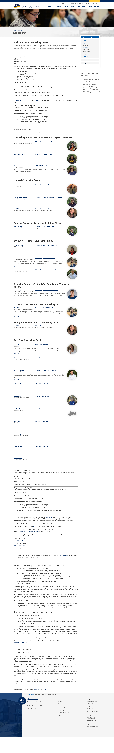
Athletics (60, 701)
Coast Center (28, 100)
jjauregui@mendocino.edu (49, 270)
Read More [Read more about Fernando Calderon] (16, 379)
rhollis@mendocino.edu (49, 258)
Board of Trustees (91, 705)
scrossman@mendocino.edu (42, 396)
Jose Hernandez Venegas (20, 197)
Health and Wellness (87, 51)
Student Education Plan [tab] (20, 61)
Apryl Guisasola (18, 209)
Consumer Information (92, 713)
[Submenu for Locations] (99, 3)
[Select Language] (65, 3)
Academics (58, 7)
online (44, 689)
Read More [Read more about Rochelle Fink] (16, 173)
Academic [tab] (16, 59)
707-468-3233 (38, 154)
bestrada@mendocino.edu (42, 458)
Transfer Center (37, 689)
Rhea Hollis (17, 258)
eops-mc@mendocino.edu (20, 550)
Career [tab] (16, 63)
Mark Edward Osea (18, 226)
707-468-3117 (38, 270)
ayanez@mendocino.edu (41, 421)
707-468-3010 (38, 290)
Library (92, 3)
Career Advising (23, 652)
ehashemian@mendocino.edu (50, 245)
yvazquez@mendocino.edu (49, 142)
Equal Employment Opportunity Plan (91, 718)
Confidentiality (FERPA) (92, 711)
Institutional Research (92, 720)
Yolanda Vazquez (18, 142)
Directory (81, 3)
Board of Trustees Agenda (93, 706)
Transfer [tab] (16, 65)
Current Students (73, 3)
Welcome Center (86, 42)
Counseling (85, 47)
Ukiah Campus (32, 699)
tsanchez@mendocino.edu (42, 383)
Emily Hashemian (18, 245)
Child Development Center (64, 706)
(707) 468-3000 (31, 708)
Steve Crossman (18, 396)
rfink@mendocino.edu (49, 166)
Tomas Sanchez (18, 383)
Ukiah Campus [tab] (30, 694)
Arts (59, 703)
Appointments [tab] (17, 58)
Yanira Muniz (17, 358)
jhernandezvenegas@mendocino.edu (52, 197)
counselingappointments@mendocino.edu (28, 531)
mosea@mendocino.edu (49, 226)
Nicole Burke (17, 409)
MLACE (60, 715)
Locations (97, 3)
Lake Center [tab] (37, 694)
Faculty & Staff (86, 3)
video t (35, 526)
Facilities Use (61, 710)
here (66, 670)
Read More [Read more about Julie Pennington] (16, 297)
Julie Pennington (18, 290)
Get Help (84, 63)
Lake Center (36, 100)
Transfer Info (85, 56)
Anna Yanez (17, 421)
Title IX (88, 724)
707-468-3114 (38, 258)
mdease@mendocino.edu (41, 344)
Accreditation (90, 703)
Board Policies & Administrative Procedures (93, 709)
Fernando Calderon (19, 370)
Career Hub (61, 705)
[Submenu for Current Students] (77, 3)
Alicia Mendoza (18, 185)
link (56, 638)
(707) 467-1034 (39, 166)
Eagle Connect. (64, 555)
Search (97, 0)
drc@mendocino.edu (19, 545)
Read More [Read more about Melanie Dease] (16, 353)
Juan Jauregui (17, 270)
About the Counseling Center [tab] (21, 56)
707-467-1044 (38, 245)
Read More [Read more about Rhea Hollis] (16, 266)
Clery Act (89, 715)
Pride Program (86, 54)
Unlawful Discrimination (92, 726)
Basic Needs (85, 45)
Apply (91, 0)
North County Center (19, 100)
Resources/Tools (86, 60)
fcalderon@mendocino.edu (50, 370)
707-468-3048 (38, 185)
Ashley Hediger (18, 434)
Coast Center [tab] (55, 694)
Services (84, 40)
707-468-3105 (38, 142)
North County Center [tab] (46, 694)
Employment (61, 708)
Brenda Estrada (18, 458)
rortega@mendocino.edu (49, 154)
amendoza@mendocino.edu (50, 185)
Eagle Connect (49, 517)
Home (14, 30)
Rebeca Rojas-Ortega (19, 154)
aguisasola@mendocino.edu (50, 208)
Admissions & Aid (69, 7)
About (49, 7)
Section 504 (89, 722)
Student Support (93, 7)
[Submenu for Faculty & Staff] (89, 3)
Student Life (81, 7)
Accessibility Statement (92, 701)
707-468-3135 (38, 370)
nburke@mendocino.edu (41, 408)
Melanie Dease (18, 345)
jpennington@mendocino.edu (50, 290)
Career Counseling (24, 649)
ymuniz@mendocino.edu (41, 358)
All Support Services (87, 43)
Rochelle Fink (17, 166)
